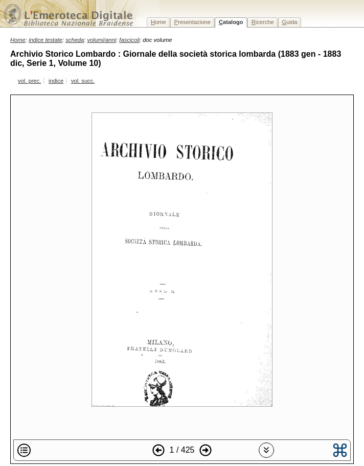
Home (18, 40)
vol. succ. (83, 81)
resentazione (192, 22)
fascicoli (129, 40)
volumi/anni (102, 40)
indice (56, 81)
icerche (263, 22)
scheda (74, 40)
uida (290, 22)
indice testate (45, 40)
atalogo (231, 22)
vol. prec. (29, 81)
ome (158, 22)
